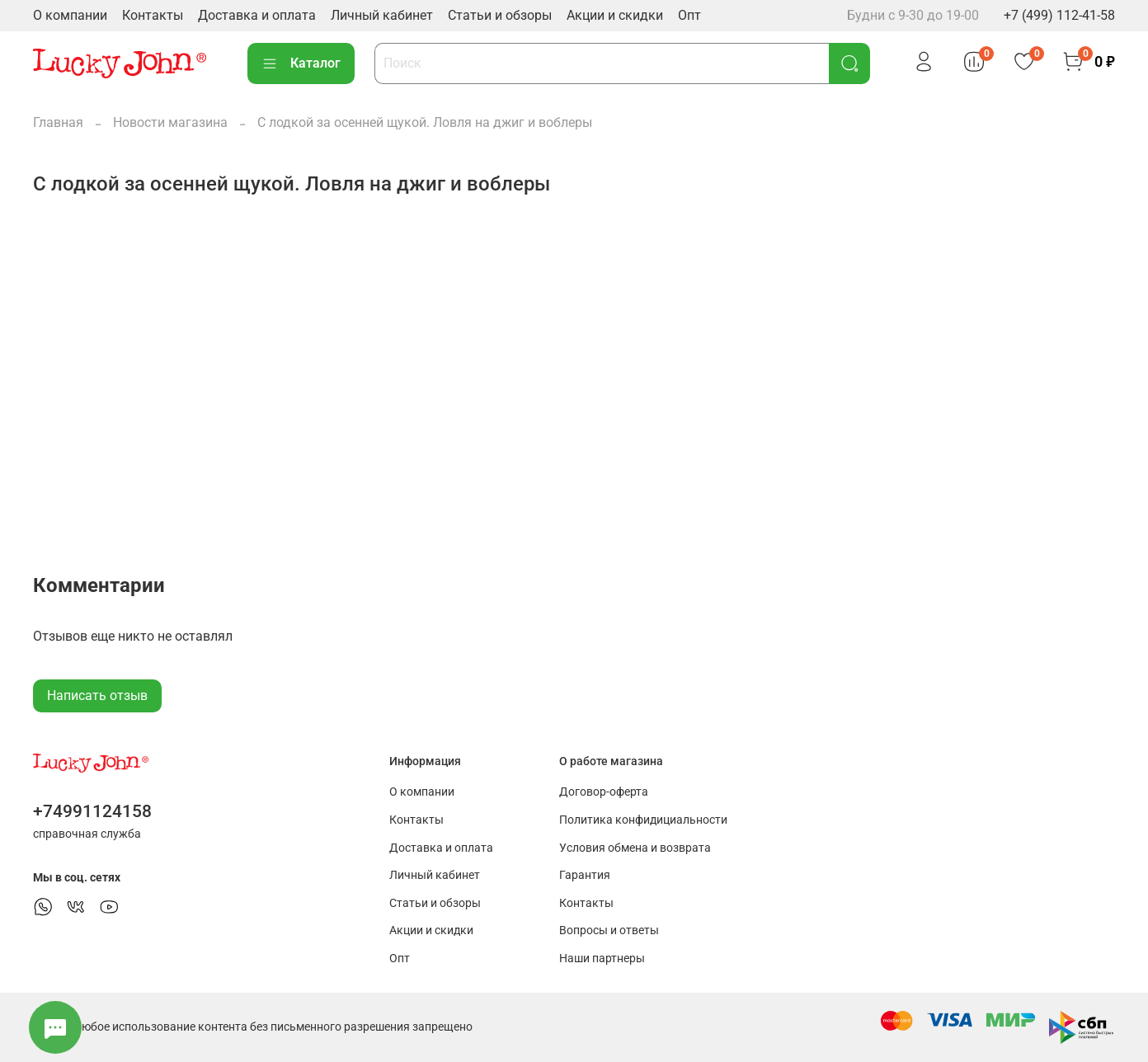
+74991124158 (92, 811)
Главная (58, 122)
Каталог (301, 63)
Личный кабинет (382, 15)
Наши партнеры (602, 959)
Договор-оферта (603, 792)
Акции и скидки (615, 15)
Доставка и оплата (257, 15)
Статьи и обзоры (500, 15)
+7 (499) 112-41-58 (1059, 15)
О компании (70, 15)
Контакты (152, 15)
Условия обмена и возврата (635, 848)
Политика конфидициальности (643, 820)
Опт (689, 15)
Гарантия (584, 875)
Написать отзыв (97, 695)
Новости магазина (170, 122)
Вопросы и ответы (609, 930)
